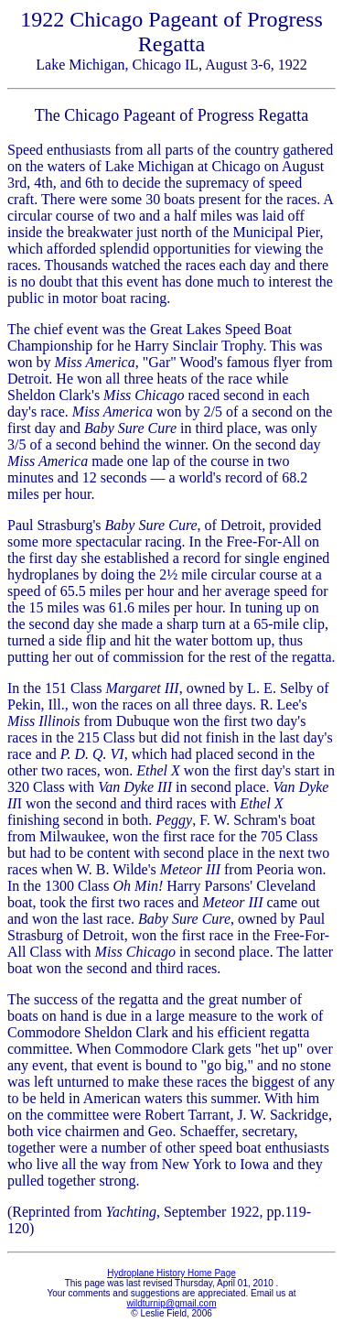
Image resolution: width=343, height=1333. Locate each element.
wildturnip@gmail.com (172, 1303)
